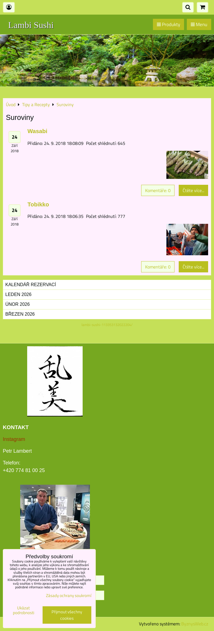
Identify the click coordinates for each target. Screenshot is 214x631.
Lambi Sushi (31, 25)
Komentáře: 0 (158, 190)
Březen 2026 (20, 314)
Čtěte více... (193, 190)
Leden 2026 (18, 294)
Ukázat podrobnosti (23, 610)
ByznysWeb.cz (194, 623)
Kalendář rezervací (30, 284)
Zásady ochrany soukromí (68, 595)
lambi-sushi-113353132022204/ (107, 324)
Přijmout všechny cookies (67, 615)
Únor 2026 (17, 304)
